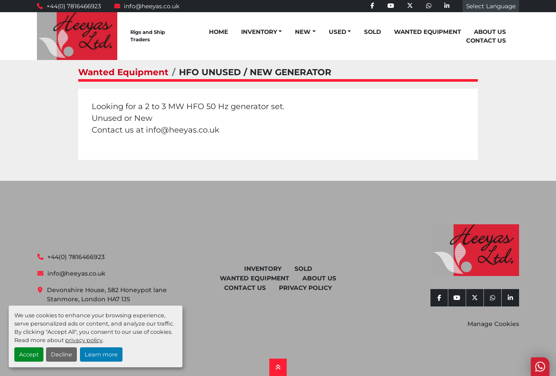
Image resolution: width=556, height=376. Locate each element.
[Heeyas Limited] (475, 250)
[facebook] (372, 6)
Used (337, 31)
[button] (261, 31)
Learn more (101, 354)
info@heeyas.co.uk (151, 6)
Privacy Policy (305, 288)
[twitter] (410, 6)
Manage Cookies (493, 324)
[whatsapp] (428, 6)
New (303, 31)
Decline (61, 354)
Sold (372, 31)
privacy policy (84, 340)
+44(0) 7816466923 (73, 6)
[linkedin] (447, 6)
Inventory (259, 31)
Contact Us (486, 40)
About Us (490, 31)
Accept (29, 354)
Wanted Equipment (427, 31)
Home (218, 31)
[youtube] (390, 6)
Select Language (491, 6)
